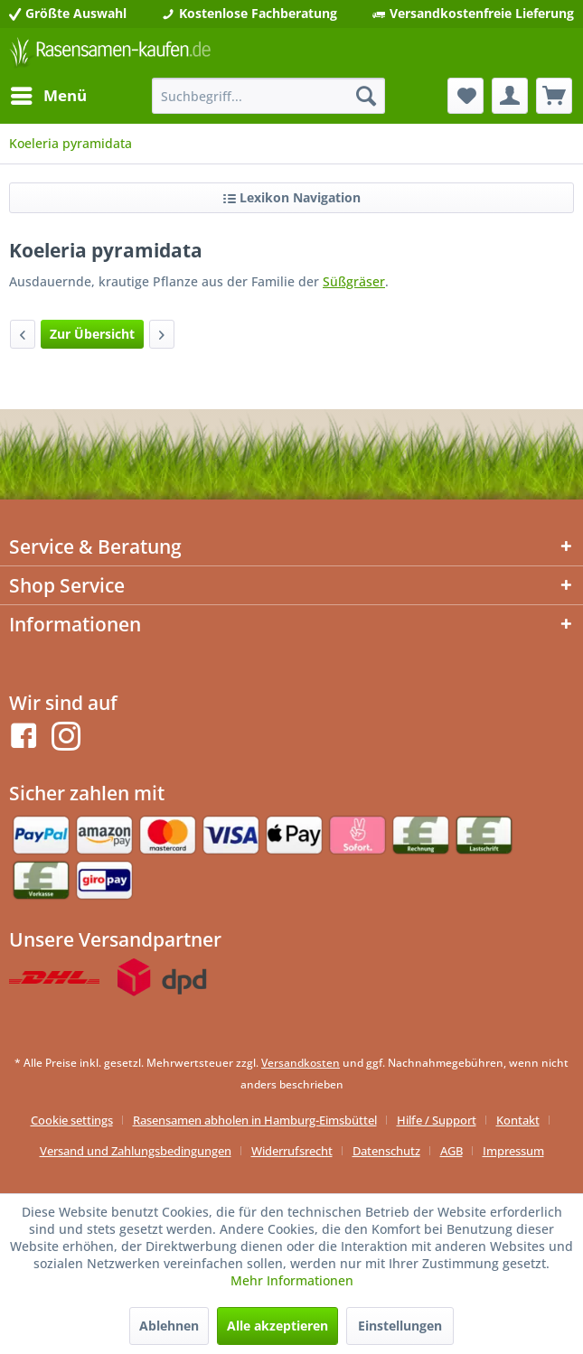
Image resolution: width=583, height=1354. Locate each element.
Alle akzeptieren (277, 1325)
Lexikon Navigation (292, 197)
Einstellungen (400, 1325)
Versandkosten (300, 1062)
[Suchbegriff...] (268, 96)
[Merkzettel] (465, 96)
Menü (49, 93)
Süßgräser (354, 281)
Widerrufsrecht (292, 1151)
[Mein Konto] (510, 96)
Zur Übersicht (92, 333)
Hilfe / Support (436, 1120)
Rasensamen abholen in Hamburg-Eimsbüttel (255, 1120)
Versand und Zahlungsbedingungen (135, 1151)
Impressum (513, 1151)
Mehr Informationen (291, 1280)
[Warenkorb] (554, 96)
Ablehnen (169, 1325)
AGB (451, 1151)
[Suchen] (366, 96)
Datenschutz (386, 1151)
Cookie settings (72, 1120)
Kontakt (518, 1120)
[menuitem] (48, 96)
